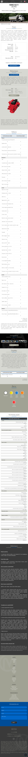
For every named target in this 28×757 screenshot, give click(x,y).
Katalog (14, 660)
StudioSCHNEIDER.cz (17, 736)
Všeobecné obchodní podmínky (14, 699)
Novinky (14, 667)
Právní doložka (14, 694)
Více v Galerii (14, 345)
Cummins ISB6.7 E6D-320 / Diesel (14, 418)
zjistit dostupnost (14, 65)
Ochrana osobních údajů (14, 697)
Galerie (14, 661)
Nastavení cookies (14, 696)
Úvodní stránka (14, 659)
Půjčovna (14, 680)
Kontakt (14, 672)
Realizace (14, 668)
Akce (14, 669)
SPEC (14, 662)
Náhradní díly (14, 679)
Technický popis (14, 95)
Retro (14, 681)
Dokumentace (14, 670)
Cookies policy (14, 695)
